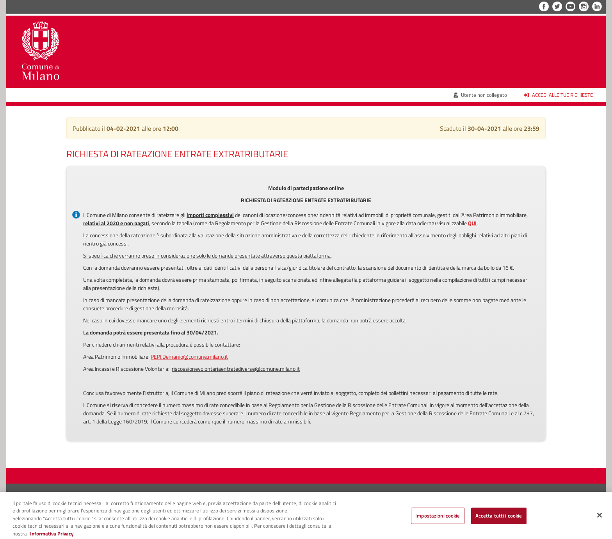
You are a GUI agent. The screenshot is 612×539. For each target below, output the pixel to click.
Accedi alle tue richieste (558, 95)
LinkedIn (597, 6)
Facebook (544, 6)
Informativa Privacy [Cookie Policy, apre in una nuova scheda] (52, 535)
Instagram (584, 6)
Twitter (557, 6)
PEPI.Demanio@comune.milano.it (189, 356)
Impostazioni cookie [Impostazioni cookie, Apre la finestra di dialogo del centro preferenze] (437, 517)
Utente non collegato (480, 95)
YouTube (570, 6)
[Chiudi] (599, 517)
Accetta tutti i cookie (498, 517)
